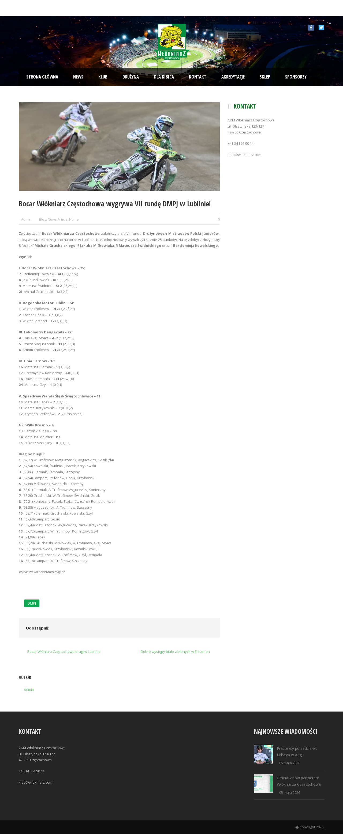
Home (74, 219)
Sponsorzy (296, 77)
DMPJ (32, 603)
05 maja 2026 (289, 763)
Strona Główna (42, 77)
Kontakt (197, 77)
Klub (102, 77)
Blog (42, 219)
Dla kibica (164, 77)
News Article (58, 219)
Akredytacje (233, 77)
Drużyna (130, 77)
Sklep (265, 77)
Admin (26, 219)
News (78, 77)
